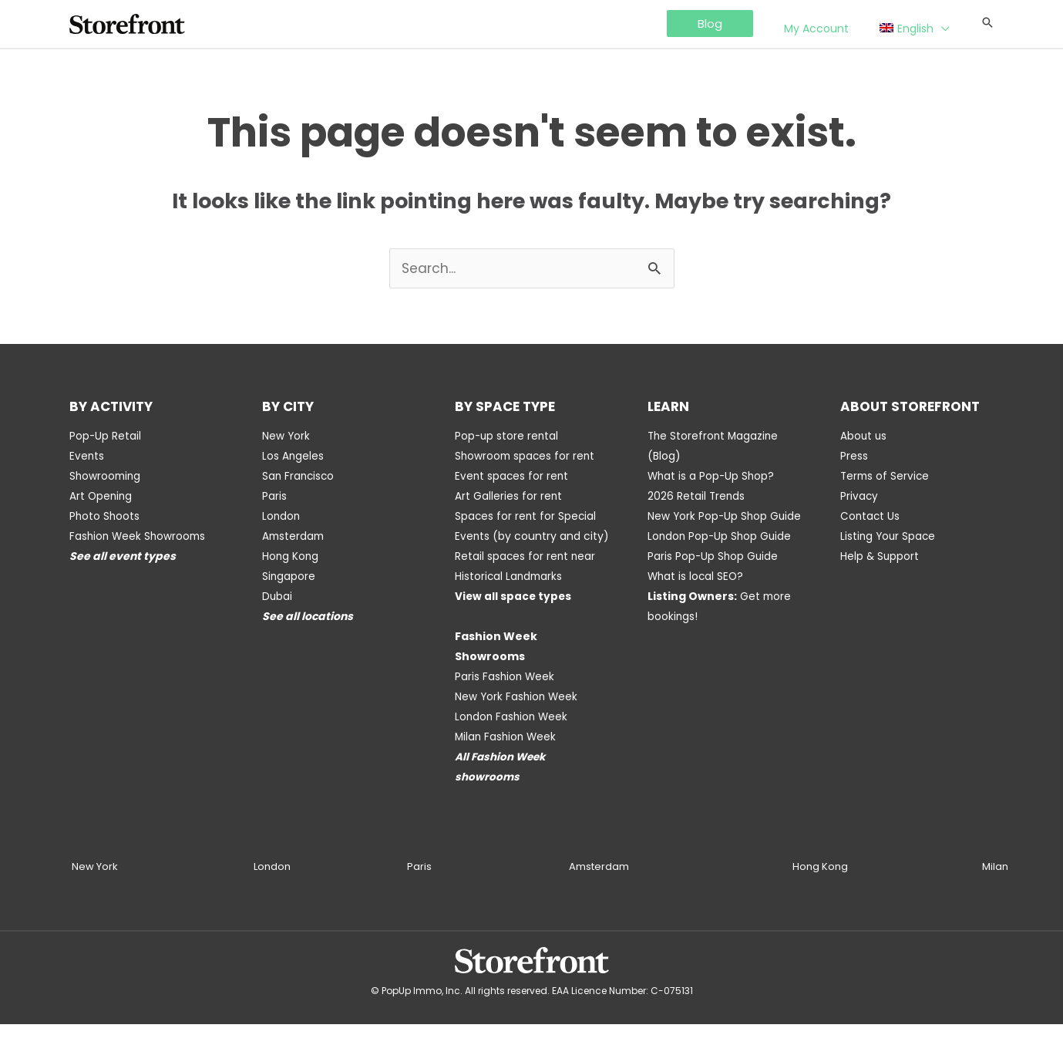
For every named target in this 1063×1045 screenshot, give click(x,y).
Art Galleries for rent (509, 496)
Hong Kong (291, 557)
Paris (274, 496)
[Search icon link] (987, 23)
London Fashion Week (513, 737)
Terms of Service (886, 476)
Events (87, 456)
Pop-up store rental (507, 436)
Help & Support (880, 557)
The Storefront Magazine (715, 436)
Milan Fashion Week (507, 757)
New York (286, 436)
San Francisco (299, 476)
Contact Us (870, 516)
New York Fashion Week (517, 717)
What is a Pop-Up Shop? (712, 476)
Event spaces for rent (512, 476)
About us (864, 436)
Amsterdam (294, 536)
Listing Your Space (889, 536)
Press (854, 456)
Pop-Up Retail (105, 436)
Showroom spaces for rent (526, 456)
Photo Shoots (105, 516)
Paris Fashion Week (506, 697)
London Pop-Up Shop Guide (721, 557)
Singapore (289, 577)
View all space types (514, 617)
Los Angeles (293, 456)
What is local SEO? (697, 597)
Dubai (277, 597)
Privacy (859, 496)
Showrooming (106, 476)
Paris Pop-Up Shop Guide (714, 577)
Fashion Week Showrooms (139, 536)
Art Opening (101, 496)
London (281, 516)
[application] (949, 24)
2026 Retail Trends (697, 496)
